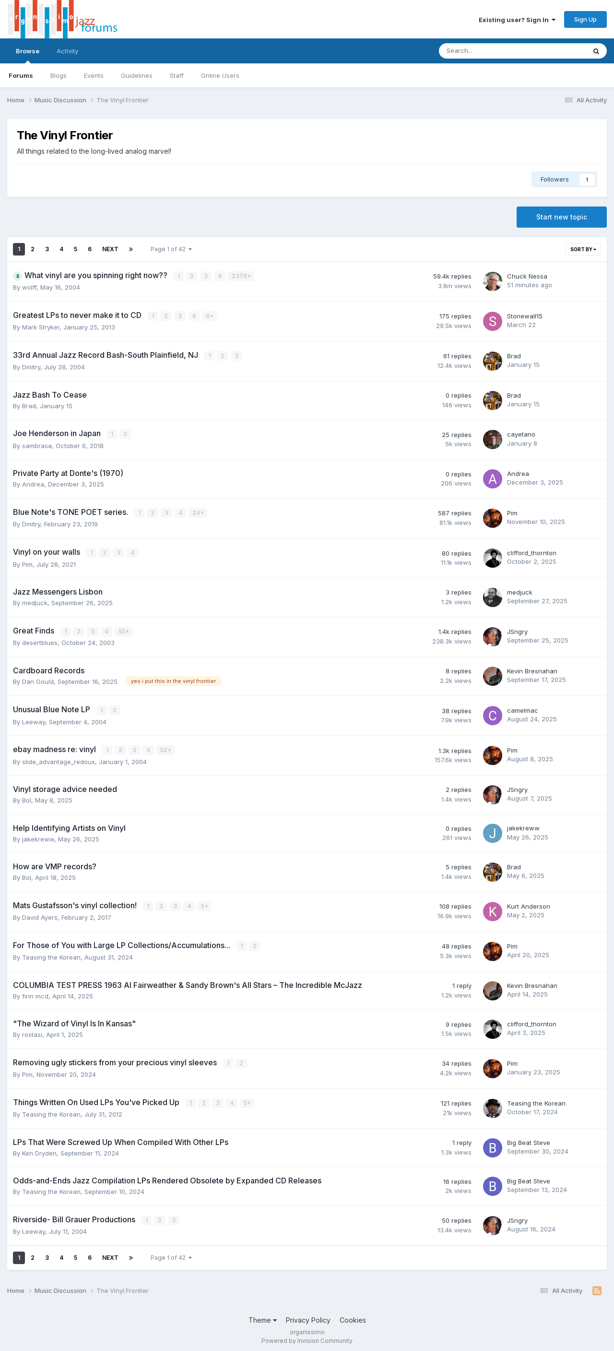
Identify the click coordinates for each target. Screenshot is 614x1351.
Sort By (583, 249)
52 (166, 748)
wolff (29, 287)
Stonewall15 (525, 315)
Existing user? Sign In (517, 20)
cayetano (521, 434)
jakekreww (38, 836)
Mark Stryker (40, 326)
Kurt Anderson (528, 904)
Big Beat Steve (528, 1139)
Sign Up (585, 19)
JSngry (517, 629)
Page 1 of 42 (171, 249)
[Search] (487, 51)
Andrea (33, 483)
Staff (177, 75)
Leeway (33, 719)
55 (124, 629)
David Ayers (40, 915)
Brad (514, 355)
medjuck (34, 601)
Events (94, 75)
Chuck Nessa (527, 276)
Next (110, 249)
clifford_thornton (531, 551)
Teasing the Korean (51, 954)
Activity (67, 51)
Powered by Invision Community (307, 1336)
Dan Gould (38, 679)
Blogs (58, 75)
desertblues (40, 641)
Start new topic (561, 217)
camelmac (522, 708)
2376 (241, 276)
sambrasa (37, 445)
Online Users (220, 75)
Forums (21, 75)
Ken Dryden (39, 1150)
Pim (512, 512)
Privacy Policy (308, 1317)
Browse (27, 55)
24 (198, 511)
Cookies (353, 1317)
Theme (262, 1317)
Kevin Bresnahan (532, 669)
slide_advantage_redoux (58, 759)
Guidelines (137, 75)
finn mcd (35, 993)
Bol (26, 798)
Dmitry (31, 366)
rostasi (32, 1031)
